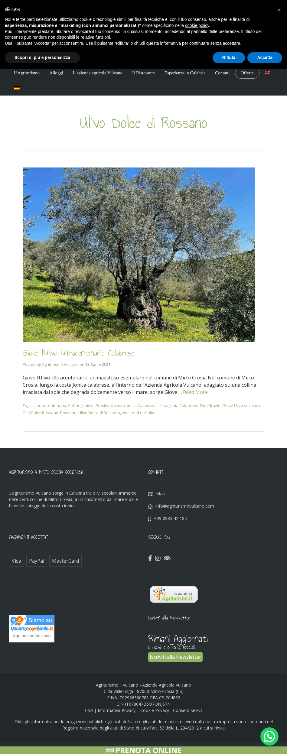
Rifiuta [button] (229, 57)
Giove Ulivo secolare (241, 405)
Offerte (247, 72)
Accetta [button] (264, 57)
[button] (279, 10)
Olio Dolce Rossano (40, 412)
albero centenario (49, 405)
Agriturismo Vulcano (60, 364)
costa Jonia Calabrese (178, 405)
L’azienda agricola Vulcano (97, 72)
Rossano (68, 412)
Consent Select (187, 710)
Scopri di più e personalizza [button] (42, 57)
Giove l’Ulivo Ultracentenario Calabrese (81, 352)
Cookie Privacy (154, 710)
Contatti (222, 72)
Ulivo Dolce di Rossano (99, 412)
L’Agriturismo (27, 72)
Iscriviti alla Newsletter (175, 657)
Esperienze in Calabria (185, 72)
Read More (195, 392)
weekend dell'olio (138, 412)
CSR (89, 710)
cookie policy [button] (197, 25)
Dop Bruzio (210, 405)
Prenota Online (143, 750)
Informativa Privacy (116, 710)
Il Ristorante (143, 72)
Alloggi (56, 72)
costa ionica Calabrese (136, 405)
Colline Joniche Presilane (90, 405)
